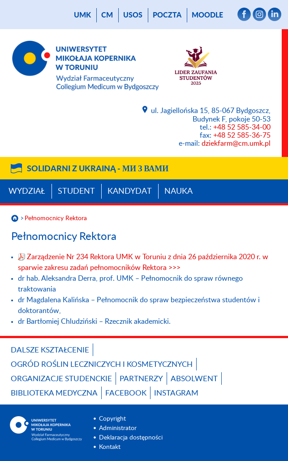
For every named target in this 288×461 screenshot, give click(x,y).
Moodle (207, 15)
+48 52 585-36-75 (242, 135)
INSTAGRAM (176, 393)
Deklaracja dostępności (131, 438)
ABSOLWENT (194, 379)
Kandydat (129, 191)
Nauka (178, 191)
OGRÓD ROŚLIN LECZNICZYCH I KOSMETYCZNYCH (102, 364)
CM (107, 15)
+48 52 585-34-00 (242, 127)
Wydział (27, 191)
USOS (132, 15)
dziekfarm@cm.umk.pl (236, 143)
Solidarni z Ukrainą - (97, 169)
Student (76, 191)
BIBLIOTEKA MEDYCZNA (54, 393)
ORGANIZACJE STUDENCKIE (61, 379)
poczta (167, 15)
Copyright (112, 419)
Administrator (118, 428)
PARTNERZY (141, 379)
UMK (82, 15)
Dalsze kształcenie (50, 350)
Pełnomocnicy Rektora (56, 218)
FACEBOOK (125, 393)
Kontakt (109, 447)
